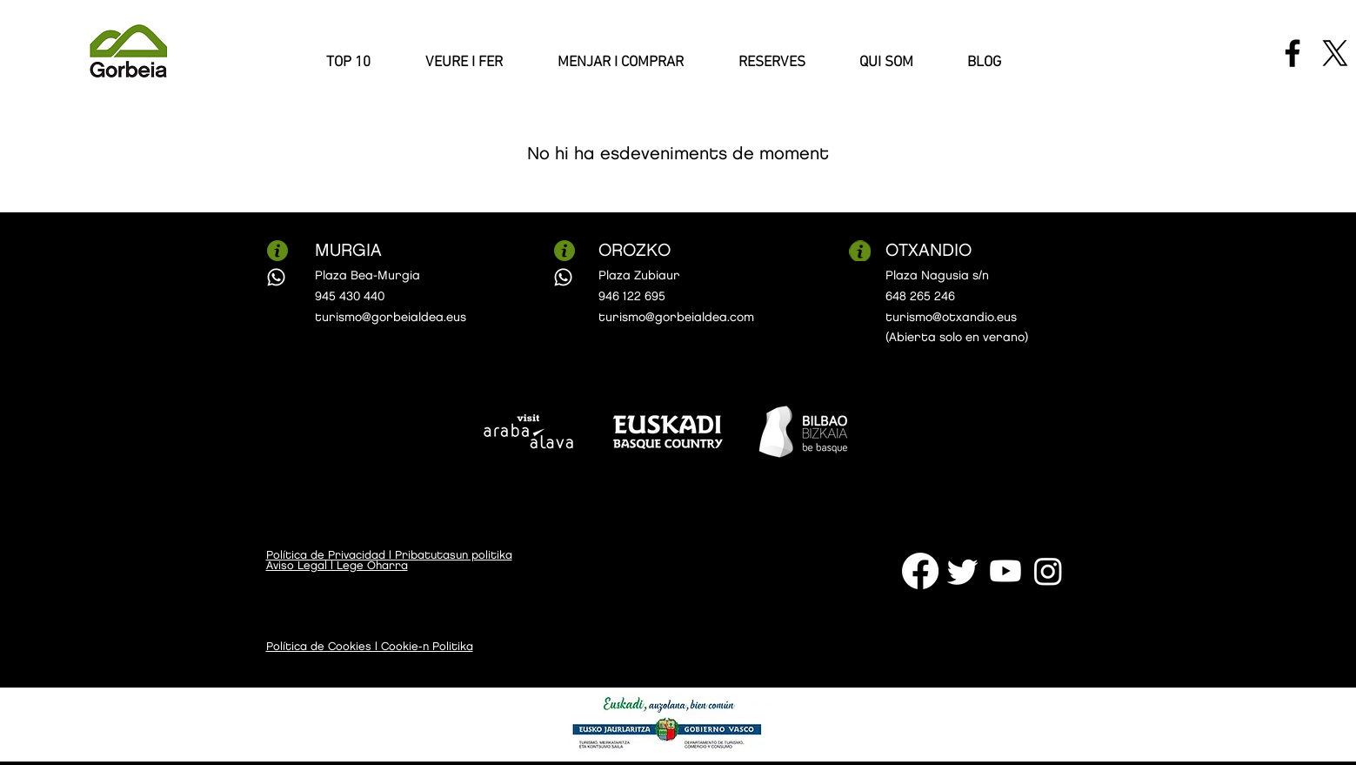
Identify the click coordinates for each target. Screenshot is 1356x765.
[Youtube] (1005, 571)
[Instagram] (1048, 571)
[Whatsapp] (276, 277)
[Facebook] (1292, 53)
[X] (1335, 53)
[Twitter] (963, 571)
